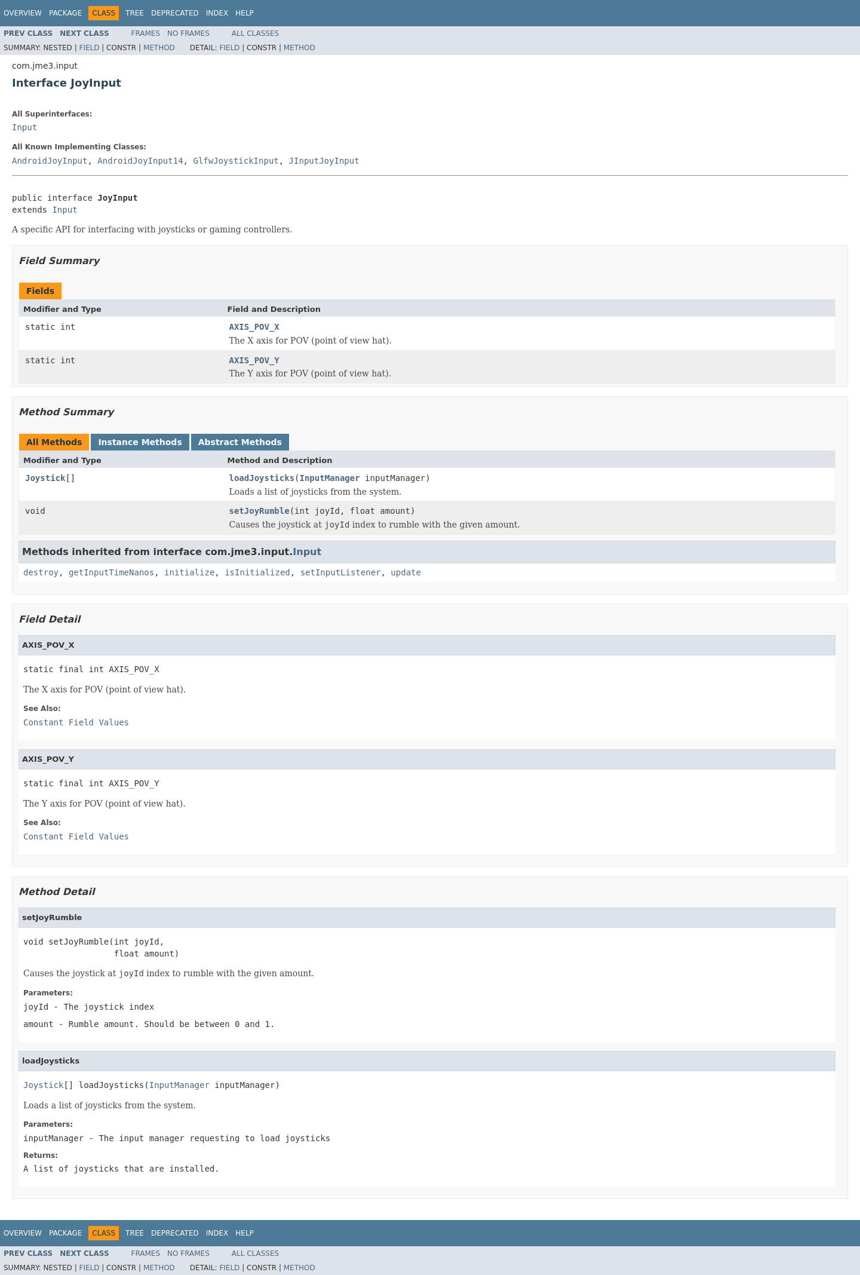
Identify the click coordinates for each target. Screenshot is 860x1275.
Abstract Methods (240, 442)
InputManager (330, 478)
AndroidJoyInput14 (140, 160)
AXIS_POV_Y (254, 360)
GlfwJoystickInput (235, 160)
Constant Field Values (76, 722)
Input (24, 127)
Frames (146, 33)
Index (217, 13)
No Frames (188, 33)
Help (244, 13)
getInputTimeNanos (111, 572)
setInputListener (340, 572)
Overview (23, 13)
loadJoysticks (262, 478)
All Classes (255, 33)
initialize (189, 572)
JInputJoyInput (324, 160)
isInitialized (257, 572)
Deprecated (175, 13)
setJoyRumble (259, 511)
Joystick (45, 478)
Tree (134, 13)
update (406, 572)
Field (89, 48)
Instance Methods (140, 442)
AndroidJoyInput (49, 160)
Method (159, 48)
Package (65, 13)
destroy (41, 572)
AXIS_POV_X (254, 327)
